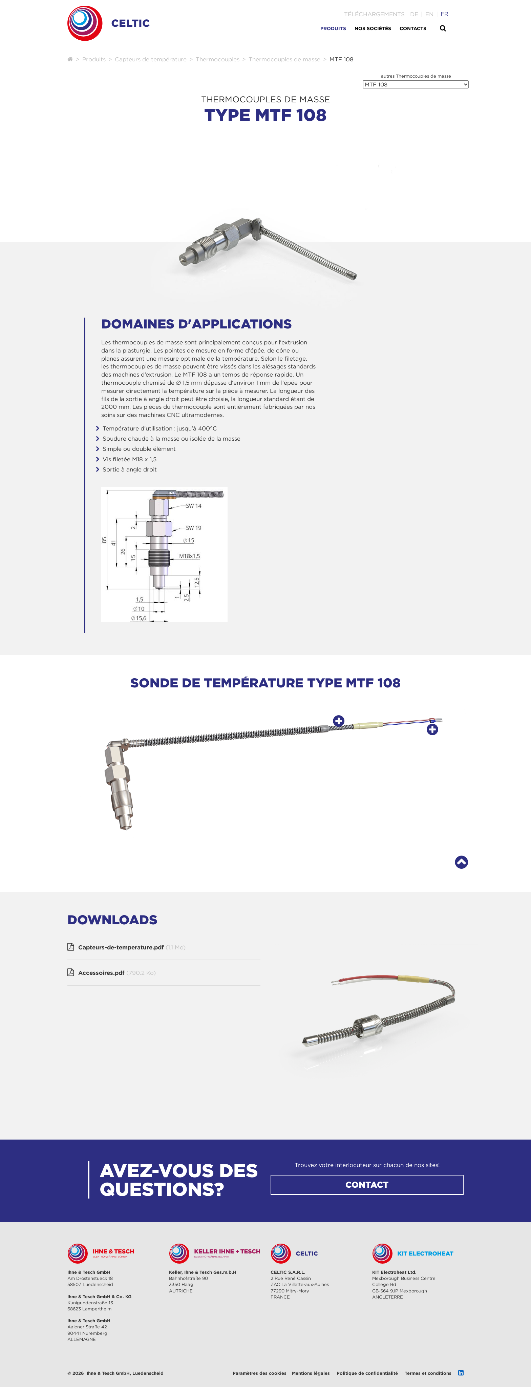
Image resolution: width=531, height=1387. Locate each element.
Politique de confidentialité (367, 1373)
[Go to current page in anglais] (429, 14)
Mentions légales (311, 1373)
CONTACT (367, 1185)
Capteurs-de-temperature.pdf (132, 948)
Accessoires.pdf (117, 973)
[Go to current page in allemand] (414, 14)
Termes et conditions (428, 1373)
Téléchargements (374, 14)
